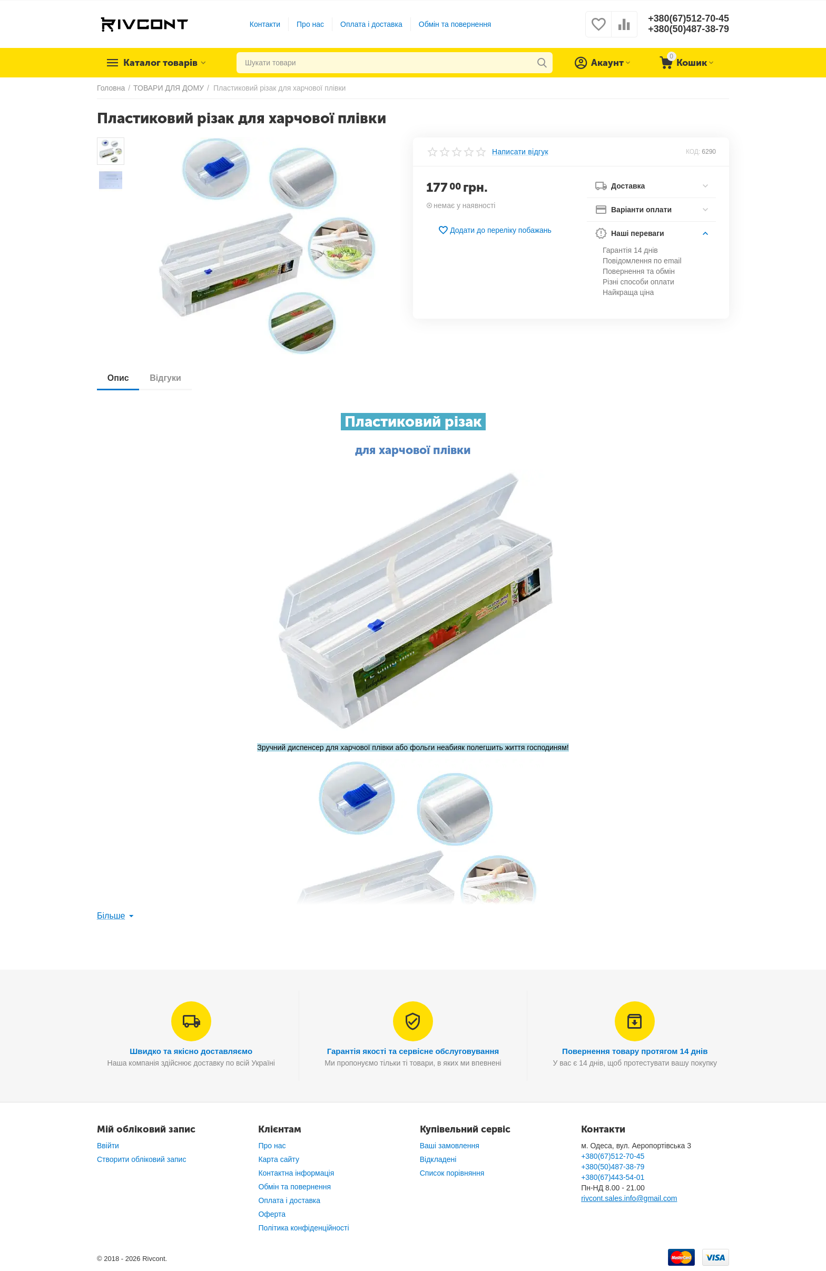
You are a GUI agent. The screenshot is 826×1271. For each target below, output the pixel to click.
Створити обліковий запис (141, 1159)
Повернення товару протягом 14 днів (634, 1051)
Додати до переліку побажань (495, 230)
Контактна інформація (296, 1173)
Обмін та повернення (454, 24)
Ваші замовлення (449, 1145)
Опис (118, 377)
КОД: (693, 151)
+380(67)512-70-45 (688, 19)
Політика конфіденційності (303, 1228)
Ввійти (108, 1145)
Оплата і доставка (371, 24)
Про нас (310, 24)
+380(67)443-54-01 (612, 1177)
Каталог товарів (161, 62)
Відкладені (438, 1159)
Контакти (264, 24)
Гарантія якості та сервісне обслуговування (413, 1051)
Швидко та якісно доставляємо (191, 1051)
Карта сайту (278, 1159)
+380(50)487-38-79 (688, 29)
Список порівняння (452, 1173)
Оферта (272, 1214)
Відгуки (166, 377)
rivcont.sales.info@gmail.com (629, 1198)
